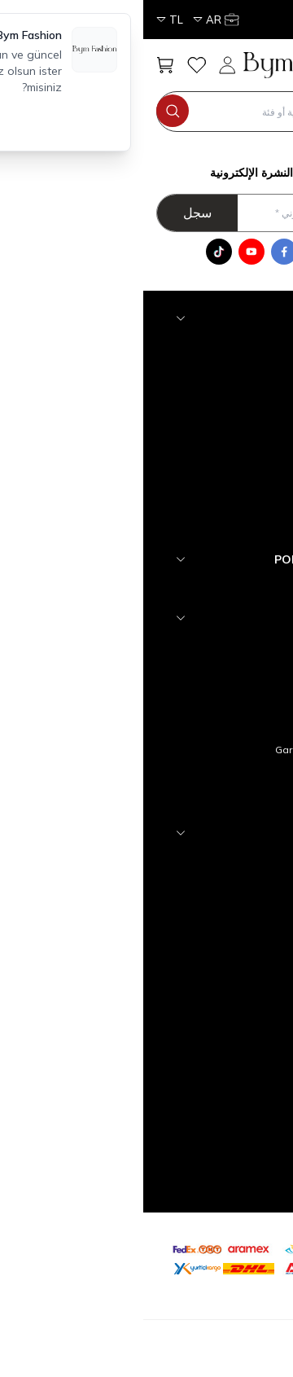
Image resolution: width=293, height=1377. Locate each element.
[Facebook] (141, 252)
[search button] (29, 110)
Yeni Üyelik (223, 991)
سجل (54, 212)
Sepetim (228, 964)
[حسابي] (87, 19)
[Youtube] (108, 252)
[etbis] (223, 1256)
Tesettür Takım (213, 450)
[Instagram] (173, 252)
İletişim (231, 912)
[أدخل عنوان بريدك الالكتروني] (140, 213)
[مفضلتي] (53, 65)
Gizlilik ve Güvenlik (205, 776)
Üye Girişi (226, 1017)
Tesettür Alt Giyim (206, 502)
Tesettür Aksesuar (204, 346)
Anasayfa (225, 860)
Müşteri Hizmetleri (205, 938)
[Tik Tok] (76, 252)
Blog (237, 802)
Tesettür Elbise (212, 424)
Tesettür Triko (216, 372)
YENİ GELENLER (211, 587)
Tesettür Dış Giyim (206, 476)
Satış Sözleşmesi (207, 723)
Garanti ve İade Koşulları (190, 749)
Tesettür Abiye (213, 398)
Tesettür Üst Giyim (205, 528)
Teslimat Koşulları (206, 671)
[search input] (140, 111)
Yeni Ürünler (220, 886)
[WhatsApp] (206, 252)
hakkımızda (221, 645)
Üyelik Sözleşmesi (204, 697)
